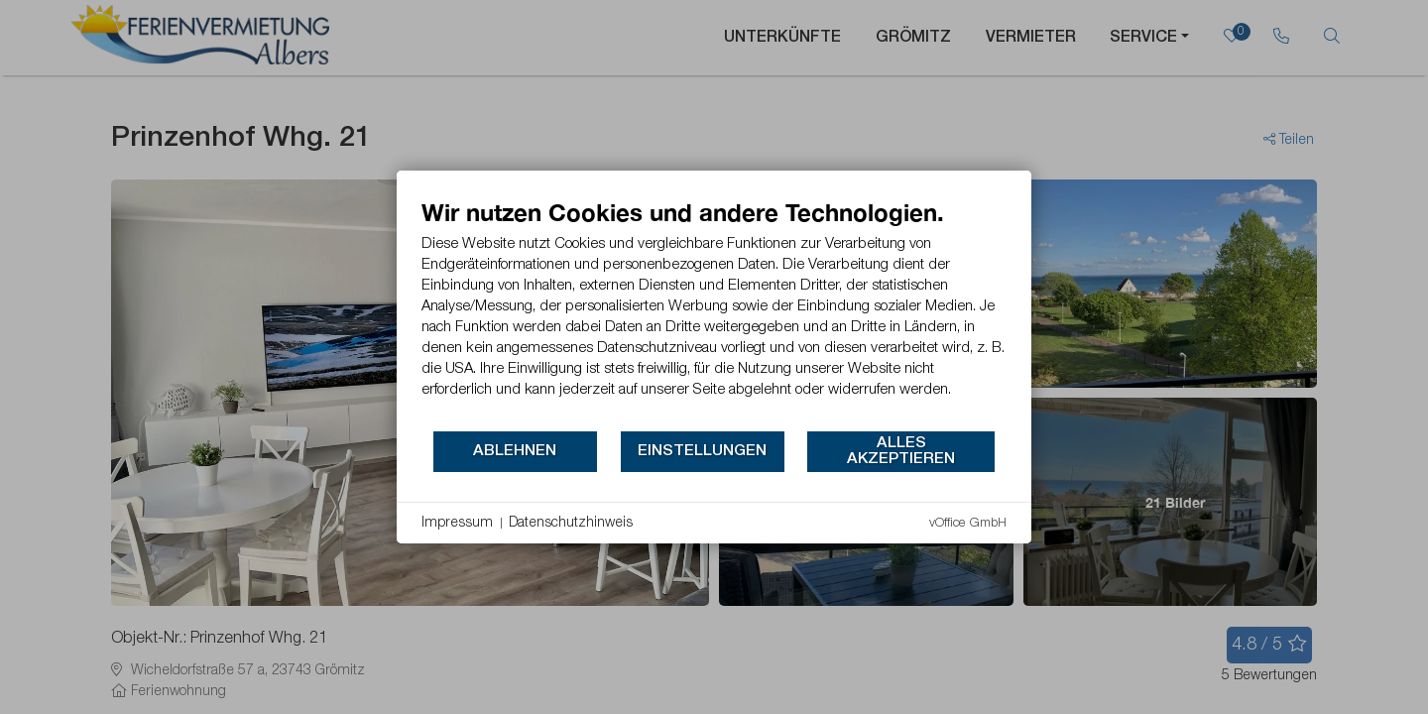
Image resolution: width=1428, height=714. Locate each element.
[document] (714, 313)
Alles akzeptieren (901, 451)
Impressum (457, 523)
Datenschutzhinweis (571, 523)
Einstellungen (702, 451)
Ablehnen (514, 451)
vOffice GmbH (968, 523)
